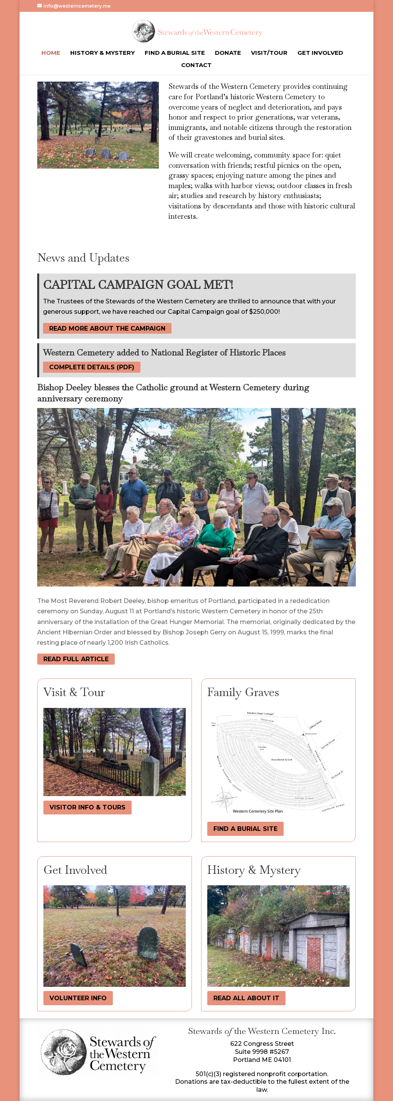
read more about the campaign (107, 328)
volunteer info (78, 998)
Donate (228, 53)
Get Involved (320, 53)
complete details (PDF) (91, 367)
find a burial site (245, 828)
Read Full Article (76, 659)
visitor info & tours (87, 807)
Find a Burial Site (175, 53)
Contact (196, 65)
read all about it (246, 998)
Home (50, 53)
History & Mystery (102, 53)
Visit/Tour (269, 53)
